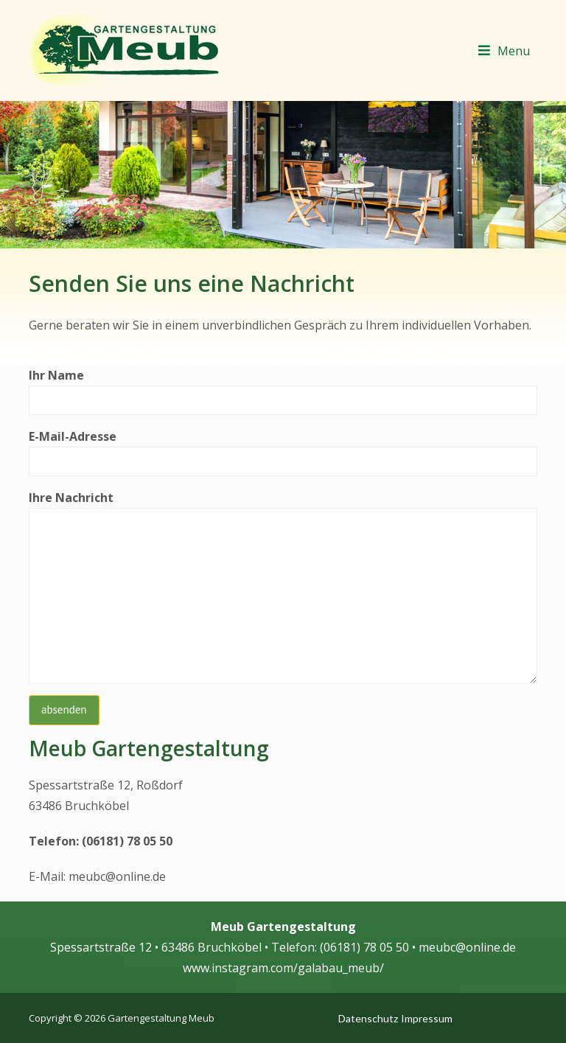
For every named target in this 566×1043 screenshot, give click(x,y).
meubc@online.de (117, 876)
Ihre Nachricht (283, 586)
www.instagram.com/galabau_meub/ (283, 968)
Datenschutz (368, 1018)
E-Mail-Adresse (283, 452)
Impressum (427, 1018)
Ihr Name (283, 391)
